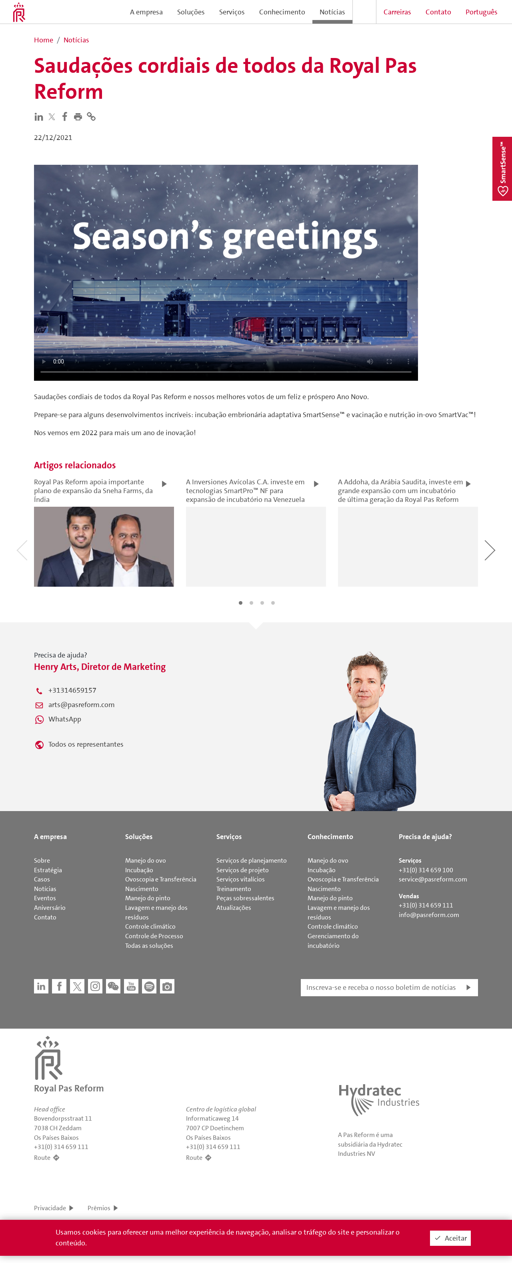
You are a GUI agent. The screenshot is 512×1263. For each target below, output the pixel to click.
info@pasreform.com (429, 915)
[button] (79, 116)
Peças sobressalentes (245, 898)
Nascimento (141, 889)
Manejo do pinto (147, 898)
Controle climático (150, 926)
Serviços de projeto (242, 870)
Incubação (139, 870)
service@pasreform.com (433, 879)
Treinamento (233, 889)
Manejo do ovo (145, 860)
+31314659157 (72, 690)
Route (42, 1157)
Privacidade (50, 1208)
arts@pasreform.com (81, 704)
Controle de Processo (154, 936)
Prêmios (99, 1208)
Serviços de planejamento (251, 860)
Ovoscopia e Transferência (160, 879)
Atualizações (233, 907)
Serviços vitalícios (240, 879)
